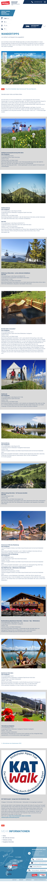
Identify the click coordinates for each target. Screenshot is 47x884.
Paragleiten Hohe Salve (8, 844)
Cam (6, 18)
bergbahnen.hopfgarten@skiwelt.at (40, 865)
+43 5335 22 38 (39, 862)
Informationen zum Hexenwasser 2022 (12, 746)
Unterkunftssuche (37, 869)
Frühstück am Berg (7, 842)
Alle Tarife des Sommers (8, 840)
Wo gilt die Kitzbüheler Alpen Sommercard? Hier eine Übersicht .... (21, 91)
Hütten (4, 838)
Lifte (5, 25)
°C (5, 29)
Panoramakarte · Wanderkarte (39, 873)
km (5, 22)
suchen (35, 29)
